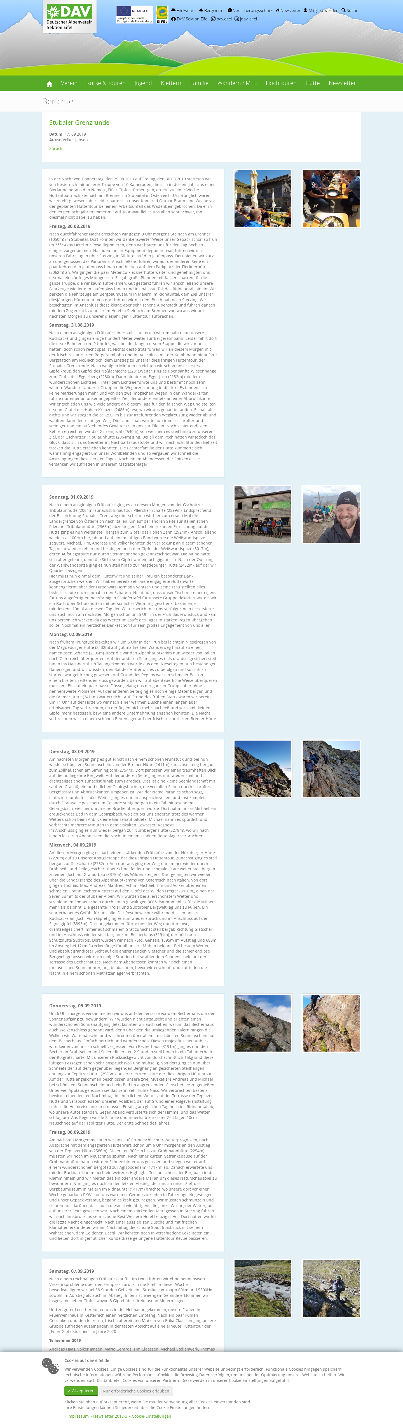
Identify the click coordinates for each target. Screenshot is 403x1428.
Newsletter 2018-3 (110, 1416)
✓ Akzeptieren (81, 1390)
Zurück (55, 148)
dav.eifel (221, 19)
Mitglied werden (321, 10)
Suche (349, 10)
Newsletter (288, 10)
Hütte (313, 83)
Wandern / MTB (237, 83)
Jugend (143, 83)
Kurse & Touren (106, 83)
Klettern (171, 83)
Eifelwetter (183, 10)
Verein (69, 83)
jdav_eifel (246, 19)
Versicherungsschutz (250, 10)
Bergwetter (212, 10)
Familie (199, 83)
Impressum (78, 1416)
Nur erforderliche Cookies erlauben (136, 1391)
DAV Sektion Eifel (189, 19)
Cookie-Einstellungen (151, 1416)
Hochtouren (281, 83)
